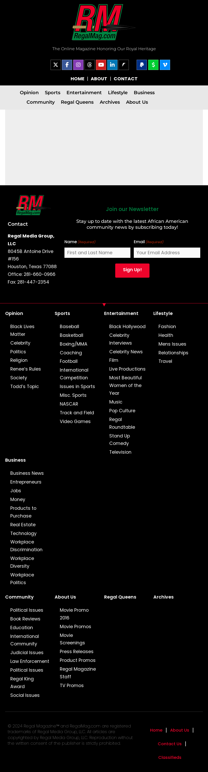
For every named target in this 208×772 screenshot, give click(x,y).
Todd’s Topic (24, 386)
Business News (27, 473)
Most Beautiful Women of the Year (125, 385)
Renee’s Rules (25, 369)
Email (149, 242)
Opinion (29, 92)
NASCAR (69, 404)
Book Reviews (25, 619)
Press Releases (77, 651)
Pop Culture (122, 411)
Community (41, 102)
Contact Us (170, 744)
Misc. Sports (73, 395)
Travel (165, 361)
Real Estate (23, 525)
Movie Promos (75, 627)
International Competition (74, 374)
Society (18, 378)
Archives (110, 102)
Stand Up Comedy (119, 440)
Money (17, 499)
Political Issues (26, 610)
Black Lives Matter (22, 330)
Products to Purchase (23, 512)
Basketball (71, 335)
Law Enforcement (29, 661)
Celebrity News (126, 352)
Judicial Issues (27, 653)
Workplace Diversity (22, 562)
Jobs (15, 491)
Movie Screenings (72, 639)
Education (21, 628)
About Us (137, 102)
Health (166, 335)
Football (69, 361)
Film (113, 360)
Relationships (173, 353)
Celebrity (20, 343)
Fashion (167, 326)
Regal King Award (22, 683)
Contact (18, 224)
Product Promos (78, 660)
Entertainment (84, 92)
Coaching (71, 353)
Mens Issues (172, 344)
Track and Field (77, 413)
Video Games (75, 421)
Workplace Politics (22, 579)
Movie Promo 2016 (74, 614)
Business (144, 92)
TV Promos (72, 685)
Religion (19, 360)
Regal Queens (77, 102)
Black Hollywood (127, 326)
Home (156, 730)
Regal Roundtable (122, 423)
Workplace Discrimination (26, 546)
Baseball (69, 326)
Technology (23, 533)
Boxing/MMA (73, 344)
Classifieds (169, 757)
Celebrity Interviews (120, 339)
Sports (52, 92)
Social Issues (25, 695)
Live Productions (127, 369)
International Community (24, 640)
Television (120, 452)
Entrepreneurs (25, 482)
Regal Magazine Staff (78, 673)
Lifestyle (118, 92)
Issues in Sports (77, 386)
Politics (18, 352)
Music (115, 402)
